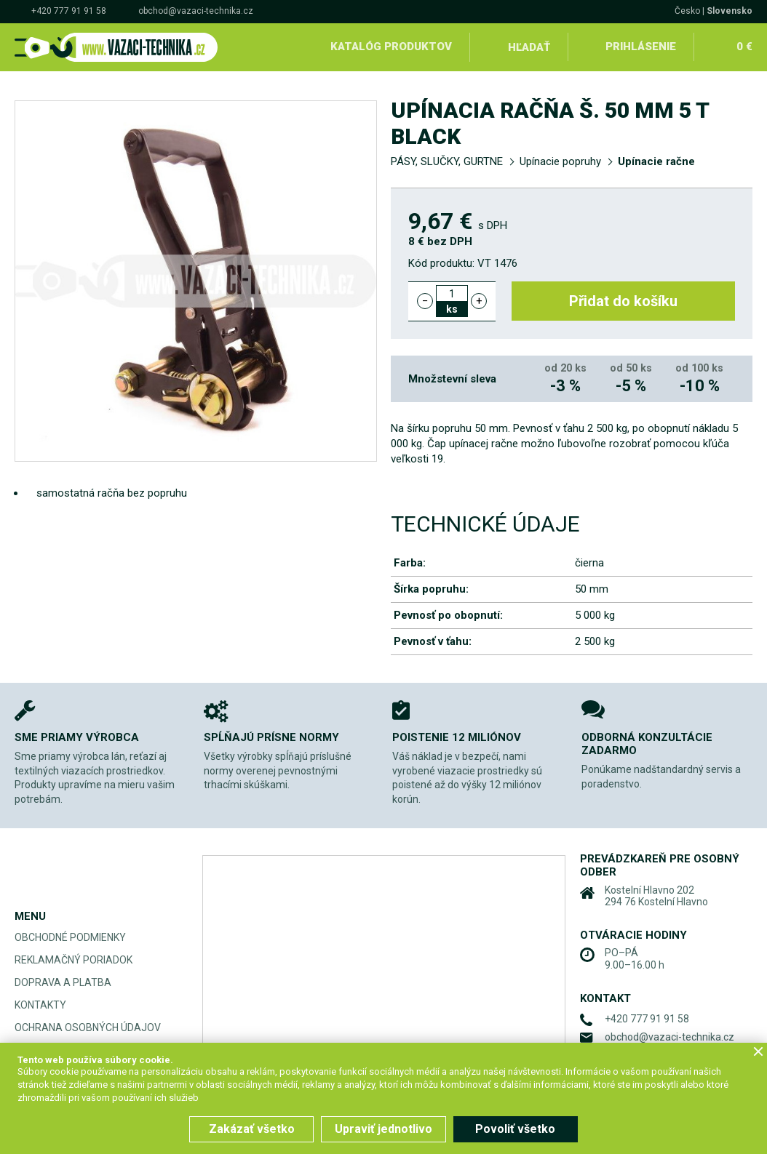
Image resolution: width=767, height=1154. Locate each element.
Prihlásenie (640, 46)
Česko (687, 11)
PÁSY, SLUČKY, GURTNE (447, 161)
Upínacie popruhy (560, 161)
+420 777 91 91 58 (68, 11)
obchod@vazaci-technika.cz (195, 11)
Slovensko (729, 11)
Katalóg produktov (391, 46)
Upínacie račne (656, 161)
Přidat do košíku (624, 301)
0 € (744, 46)
